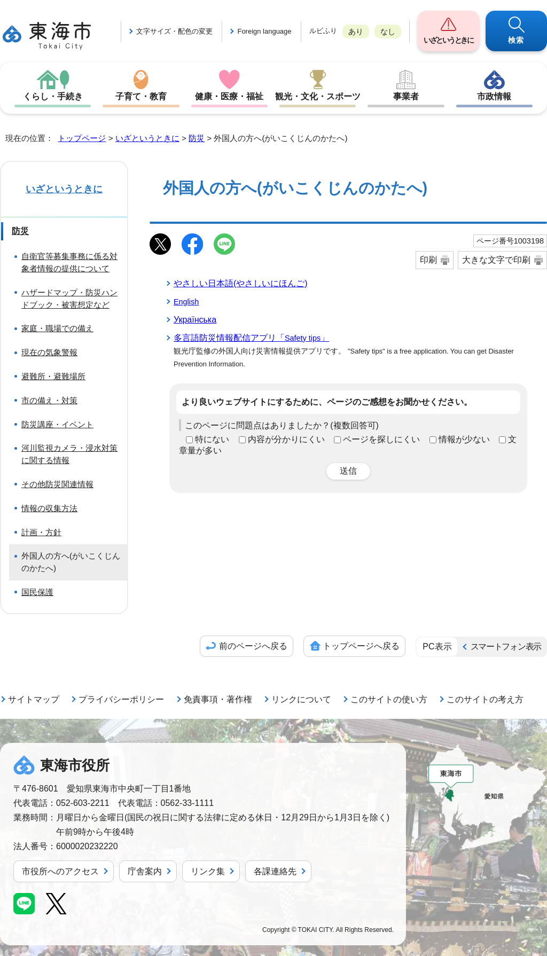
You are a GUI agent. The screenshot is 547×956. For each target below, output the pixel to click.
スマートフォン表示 (506, 646)
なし (387, 31)
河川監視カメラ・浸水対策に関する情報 (69, 454)
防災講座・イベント (57, 424)
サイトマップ (33, 699)
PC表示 (437, 646)
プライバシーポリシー (121, 699)
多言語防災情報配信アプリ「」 (251, 337)
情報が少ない (464, 439)
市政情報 (494, 96)
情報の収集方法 (49, 508)
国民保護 (37, 592)
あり (355, 31)
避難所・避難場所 (53, 376)
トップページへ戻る (361, 646)
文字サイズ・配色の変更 (174, 31)
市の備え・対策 (49, 400)
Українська (195, 319)
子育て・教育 (141, 96)
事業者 (406, 96)
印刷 (428, 259)
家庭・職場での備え (57, 328)
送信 (348, 470)
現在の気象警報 (49, 352)
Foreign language (264, 31)
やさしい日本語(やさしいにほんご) (241, 283)
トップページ (82, 138)
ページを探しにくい (381, 439)
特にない (212, 439)
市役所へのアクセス (60, 871)
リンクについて (301, 699)
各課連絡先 (275, 871)
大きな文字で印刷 (496, 259)
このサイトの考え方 (485, 699)
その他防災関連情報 (57, 484)
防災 (197, 138)
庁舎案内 (145, 871)
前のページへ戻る (253, 646)
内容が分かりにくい (286, 439)
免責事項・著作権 (218, 699)
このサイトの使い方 (388, 699)
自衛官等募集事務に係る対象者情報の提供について (69, 262)
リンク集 (208, 871)
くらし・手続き (53, 96)
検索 (516, 40)
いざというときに (448, 40)
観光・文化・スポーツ (318, 96)
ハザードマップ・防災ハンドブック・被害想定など (69, 298)
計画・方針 (41, 532)
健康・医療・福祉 (229, 96)
